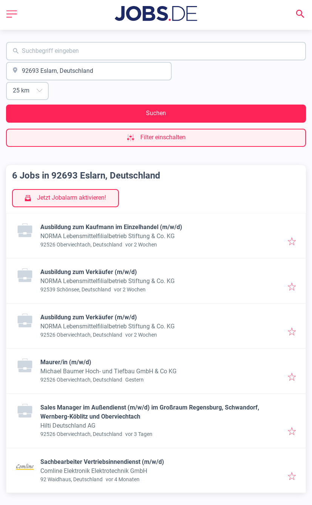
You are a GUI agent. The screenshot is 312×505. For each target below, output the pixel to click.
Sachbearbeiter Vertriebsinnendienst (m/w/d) (102, 461)
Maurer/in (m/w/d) (65, 362)
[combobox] (156, 51)
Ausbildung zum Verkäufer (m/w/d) (88, 272)
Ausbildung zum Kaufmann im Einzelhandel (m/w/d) (111, 227)
